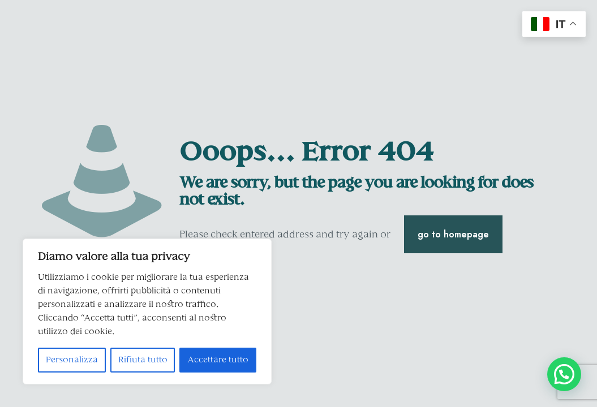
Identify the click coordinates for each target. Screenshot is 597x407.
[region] (147, 311)
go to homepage (453, 234)
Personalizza (72, 360)
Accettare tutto (217, 360)
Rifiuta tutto (142, 360)
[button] (564, 374)
